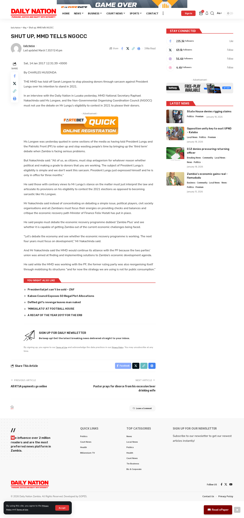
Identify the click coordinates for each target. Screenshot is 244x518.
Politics (190, 125)
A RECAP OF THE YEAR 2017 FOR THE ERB (58, 328)
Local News (193, 146)
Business (191, 192)
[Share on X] (127, 57)
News (190, 172)
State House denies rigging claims (209, 120)
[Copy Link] (133, 57)
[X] (199, 57)
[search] (212, 22)
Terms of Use (25, 509)
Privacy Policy (122, 360)
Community (209, 167)
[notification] (207, 22)
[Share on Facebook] (122, 57)
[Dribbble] (199, 76)
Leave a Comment (137, 423)
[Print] (138, 57)
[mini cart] (201, 22)
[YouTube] (230, 501)
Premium (200, 125)
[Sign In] (188, 22)
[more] (163, 22)
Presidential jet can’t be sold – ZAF (54, 303)
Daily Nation (30, 54)
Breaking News (194, 167)
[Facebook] (199, 47)
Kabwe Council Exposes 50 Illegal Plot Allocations (64, 309)
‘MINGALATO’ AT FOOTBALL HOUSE (53, 322)
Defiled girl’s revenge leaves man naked (57, 316)
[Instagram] (199, 66)
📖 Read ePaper (218, 510)
